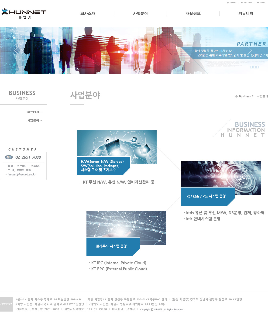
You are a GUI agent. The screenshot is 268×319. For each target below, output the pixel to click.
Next (250, 52)
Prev (17, 52)
